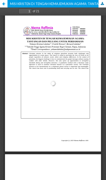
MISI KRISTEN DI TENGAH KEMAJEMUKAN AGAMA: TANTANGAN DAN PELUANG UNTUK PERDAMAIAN (58, 4)
